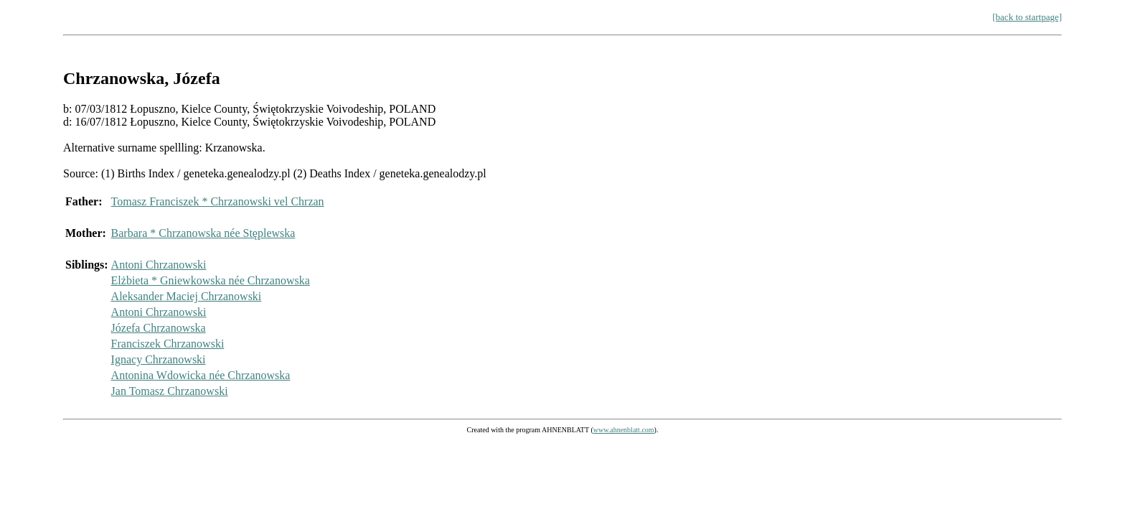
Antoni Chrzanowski (159, 264)
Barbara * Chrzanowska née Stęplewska (203, 233)
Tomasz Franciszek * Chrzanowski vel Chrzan (217, 201)
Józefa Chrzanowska (158, 328)
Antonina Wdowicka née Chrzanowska (201, 375)
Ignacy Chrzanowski (158, 359)
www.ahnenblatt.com (623, 430)
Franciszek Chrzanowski (168, 343)
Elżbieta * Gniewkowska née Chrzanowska (210, 280)
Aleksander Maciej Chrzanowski (186, 296)
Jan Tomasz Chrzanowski (169, 391)
